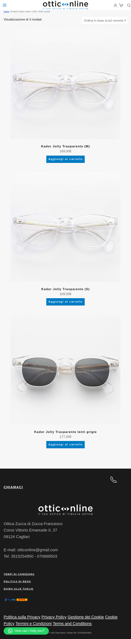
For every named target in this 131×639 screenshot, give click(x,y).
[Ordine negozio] (104, 20)
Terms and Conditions (72, 623)
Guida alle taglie (18, 588)
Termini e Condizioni (33, 623)
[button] (26, 631)
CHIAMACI (13, 487)
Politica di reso (17, 581)
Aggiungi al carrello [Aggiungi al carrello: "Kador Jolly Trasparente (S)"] (65, 301)
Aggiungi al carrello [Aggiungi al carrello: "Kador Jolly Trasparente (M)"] (65, 159)
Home (6, 11)
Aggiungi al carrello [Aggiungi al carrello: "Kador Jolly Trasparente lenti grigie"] (65, 444)
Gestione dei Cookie (86, 617)
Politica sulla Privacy (22, 617)
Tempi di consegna (19, 574)
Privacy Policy (54, 617)
